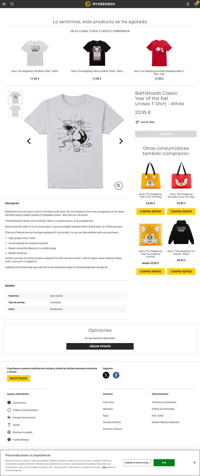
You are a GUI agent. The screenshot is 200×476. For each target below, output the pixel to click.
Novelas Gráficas (112, 422)
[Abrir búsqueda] (12, 4)
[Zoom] (119, 186)
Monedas (108, 408)
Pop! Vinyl (108, 402)
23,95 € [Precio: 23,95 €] (150, 203)
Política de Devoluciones (22, 410)
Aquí (104, 467)
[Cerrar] (194, 462)
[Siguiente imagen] (119, 141)
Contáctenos (16, 403)
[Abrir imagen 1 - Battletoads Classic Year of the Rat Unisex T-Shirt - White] (15, 97)
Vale (164, 462)
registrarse (18, 378)
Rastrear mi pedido (19, 432)
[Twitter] (106, 377)
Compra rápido (152, 212)
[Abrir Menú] (4, 4)
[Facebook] (116, 377)
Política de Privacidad (163, 408)
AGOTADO (166, 134)
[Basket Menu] (196, 4)
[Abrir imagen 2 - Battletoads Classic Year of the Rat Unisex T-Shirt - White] (15, 111)
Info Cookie (158, 415)
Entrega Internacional (21, 417)
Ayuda (13, 425)
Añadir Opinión (100, 346)
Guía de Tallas (145, 122)
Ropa (106, 415)
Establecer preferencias (137, 462)
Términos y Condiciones (164, 402)
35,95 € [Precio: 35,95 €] (181, 260)
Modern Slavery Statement (165, 422)
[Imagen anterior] (29, 141)
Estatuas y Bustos (112, 428)
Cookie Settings (18, 440)
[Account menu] (188, 4)
